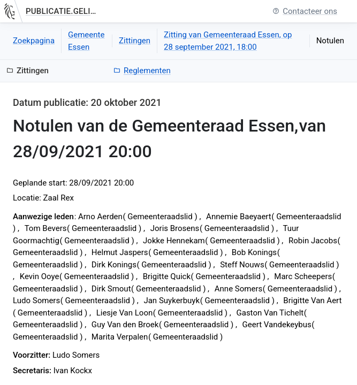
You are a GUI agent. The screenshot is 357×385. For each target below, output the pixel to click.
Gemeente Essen (86, 41)
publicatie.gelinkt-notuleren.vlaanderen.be (63, 11)
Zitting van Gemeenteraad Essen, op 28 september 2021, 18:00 (228, 41)
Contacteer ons (304, 11)
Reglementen (142, 70)
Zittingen (134, 40)
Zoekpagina (34, 40)
